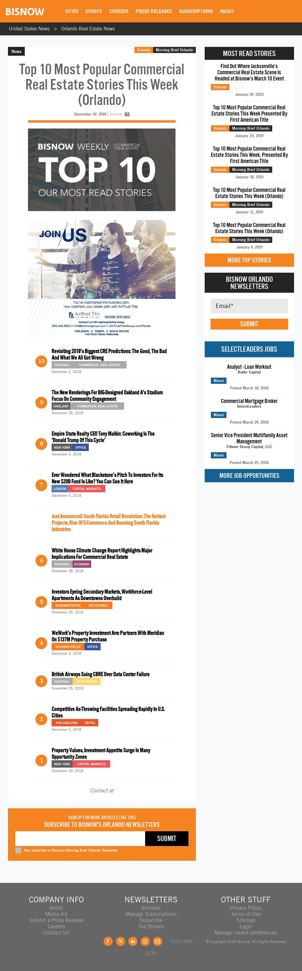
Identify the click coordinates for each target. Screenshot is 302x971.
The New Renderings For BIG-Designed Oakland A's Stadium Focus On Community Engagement (107, 395)
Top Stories (151, 926)
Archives (151, 908)
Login (245, 926)
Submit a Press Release (56, 920)
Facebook (108, 941)
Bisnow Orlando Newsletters (249, 282)
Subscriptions (196, 11)
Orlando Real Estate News (88, 29)
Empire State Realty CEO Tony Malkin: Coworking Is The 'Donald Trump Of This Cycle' (103, 437)
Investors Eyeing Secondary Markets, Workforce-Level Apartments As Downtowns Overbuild (102, 595)
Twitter (120, 941)
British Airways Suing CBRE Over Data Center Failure (101, 674)
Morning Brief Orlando (174, 49)
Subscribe (151, 920)
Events (94, 11)
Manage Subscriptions (150, 914)
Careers (119, 11)
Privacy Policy (246, 908)
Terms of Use (246, 914)
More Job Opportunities (249, 475)
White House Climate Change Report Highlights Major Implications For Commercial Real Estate (102, 553)
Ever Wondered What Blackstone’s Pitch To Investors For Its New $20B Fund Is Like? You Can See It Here (107, 478)
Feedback (157, 941)
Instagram (145, 941)
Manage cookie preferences (245, 932)
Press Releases (154, 11)
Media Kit (56, 914)
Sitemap (245, 920)
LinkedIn (132, 941)
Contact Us (56, 932)
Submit (249, 324)
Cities (71, 11)
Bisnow (115, 114)
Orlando (143, 49)
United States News (29, 29)
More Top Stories (249, 260)
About (227, 11)
